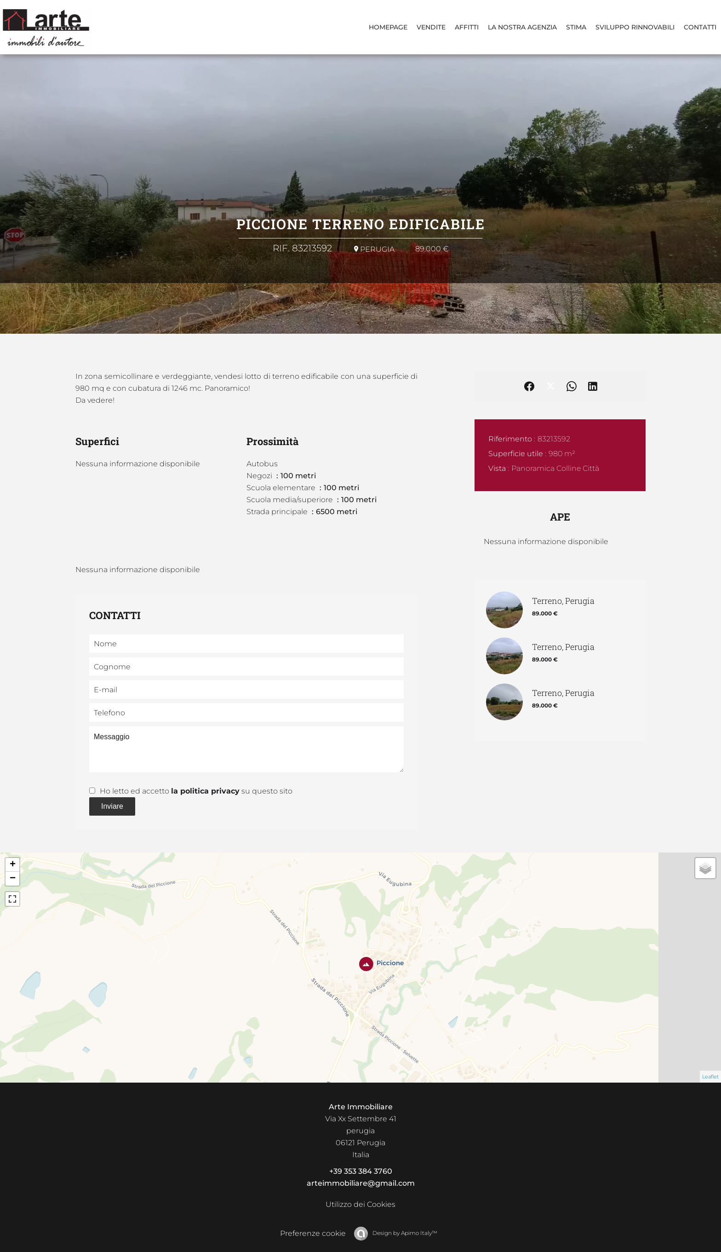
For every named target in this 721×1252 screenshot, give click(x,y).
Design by (404, 1232)
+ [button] (13, 865)
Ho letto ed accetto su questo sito (196, 791)
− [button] (13, 879)
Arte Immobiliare (361, 1106)
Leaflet (710, 1076)
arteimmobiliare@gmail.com (361, 1183)
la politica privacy (205, 791)
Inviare (112, 806)
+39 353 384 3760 (360, 1171)
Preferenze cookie (313, 1233)
